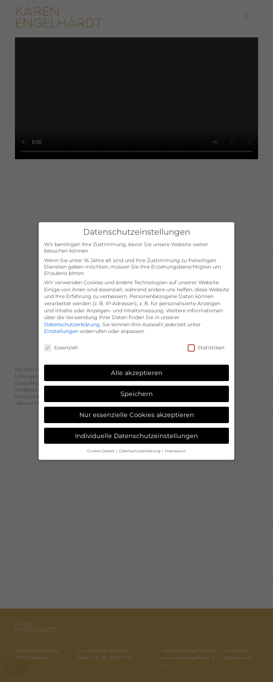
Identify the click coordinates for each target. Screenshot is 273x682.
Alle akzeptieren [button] (136, 372)
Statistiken (206, 347)
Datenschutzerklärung (72, 324)
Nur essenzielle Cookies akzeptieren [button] (136, 414)
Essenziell (61, 347)
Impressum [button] (175, 451)
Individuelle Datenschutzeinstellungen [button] (136, 435)
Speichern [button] (137, 393)
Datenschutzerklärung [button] (140, 451)
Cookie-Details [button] (101, 451)
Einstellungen (61, 331)
